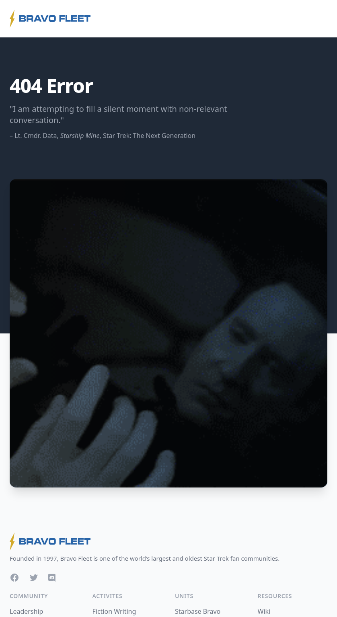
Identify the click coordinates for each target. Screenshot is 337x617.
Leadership (26, 611)
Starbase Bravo (197, 611)
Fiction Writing (114, 611)
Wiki (264, 611)
